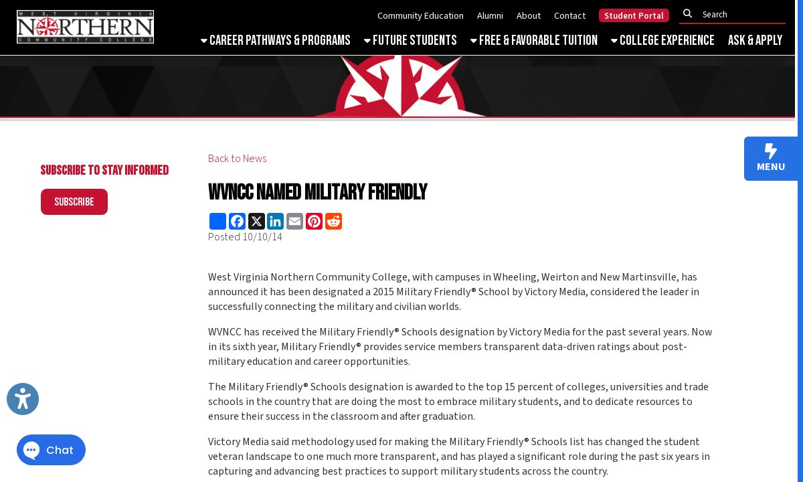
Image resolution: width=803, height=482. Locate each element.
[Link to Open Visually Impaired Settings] (23, 399)
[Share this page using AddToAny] (218, 221)
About (529, 16)
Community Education (420, 16)
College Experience (663, 40)
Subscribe (74, 202)
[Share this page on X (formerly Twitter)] (256, 221)
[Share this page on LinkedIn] (275, 221)
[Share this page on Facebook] (237, 221)
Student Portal (634, 16)
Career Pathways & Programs (276, 40)
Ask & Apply (755, 40)
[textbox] (736, 14)
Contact (570, 16)
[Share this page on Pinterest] (314, 221)
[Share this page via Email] (294, 221)
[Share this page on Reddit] (333, 221)
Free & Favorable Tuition (534, 40)
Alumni (490, 16)
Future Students (410, 40)
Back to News (237, 158)
